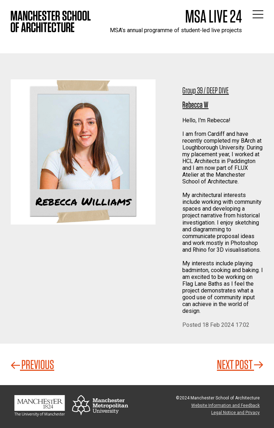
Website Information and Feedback (225, 405)
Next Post (240, 364)
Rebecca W (195, 104)
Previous (32, 364)
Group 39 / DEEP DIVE (205, 90)
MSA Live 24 (213, 16)
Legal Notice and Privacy (235, 412)
